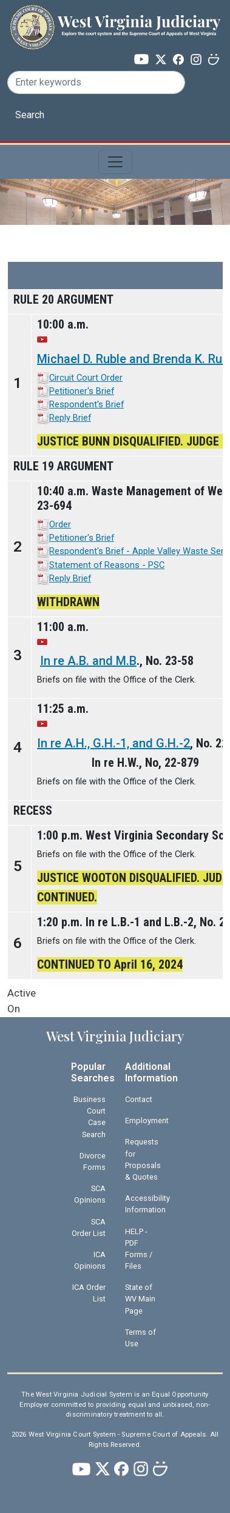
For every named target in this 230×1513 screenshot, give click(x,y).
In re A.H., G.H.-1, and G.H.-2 (113, 743)
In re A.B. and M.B (88, 660)
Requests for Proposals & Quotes (143, 1159)
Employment (147, 1120)
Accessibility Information (147, 1204)
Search (29, 115)
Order (60, 524)
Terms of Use (140, 1338)
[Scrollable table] (115, 620)
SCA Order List (89, 1227)
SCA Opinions (90, 1194)
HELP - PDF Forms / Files (138, 1249)
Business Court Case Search (89, 1117)
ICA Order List (89, 1293)
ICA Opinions (90, 1260)
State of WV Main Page (140, 1299)
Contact (138, 1099)
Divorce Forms (92, 1161)
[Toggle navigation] (115, 162)
